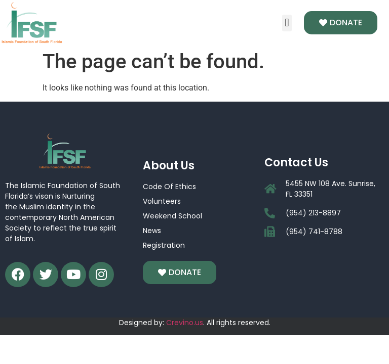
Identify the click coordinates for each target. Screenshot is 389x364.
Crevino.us (184, 322)
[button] (287, 23)
